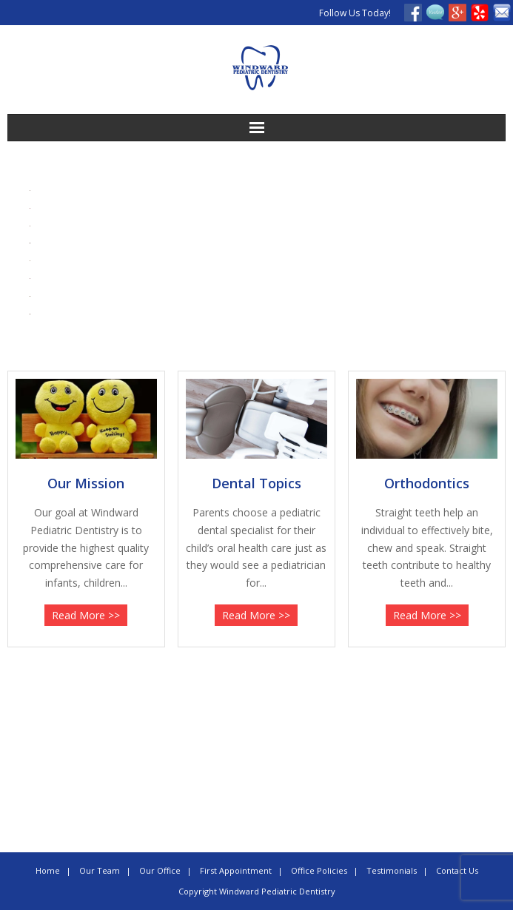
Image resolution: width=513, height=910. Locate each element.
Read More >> (86, 615)
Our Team (99, 870)
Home (48, 870)
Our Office (160, 870)
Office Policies (319, 870)
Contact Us (457, 870)
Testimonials (391, 870)
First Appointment (236, 870)
